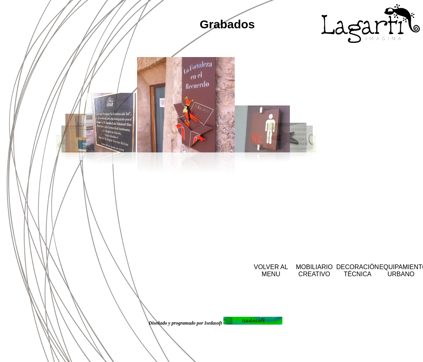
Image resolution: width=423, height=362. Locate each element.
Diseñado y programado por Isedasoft (185, 323)
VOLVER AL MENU (271, 270)
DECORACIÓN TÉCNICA (357, 270)
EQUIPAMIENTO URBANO (401, 270)
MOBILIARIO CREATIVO (314, 270)
